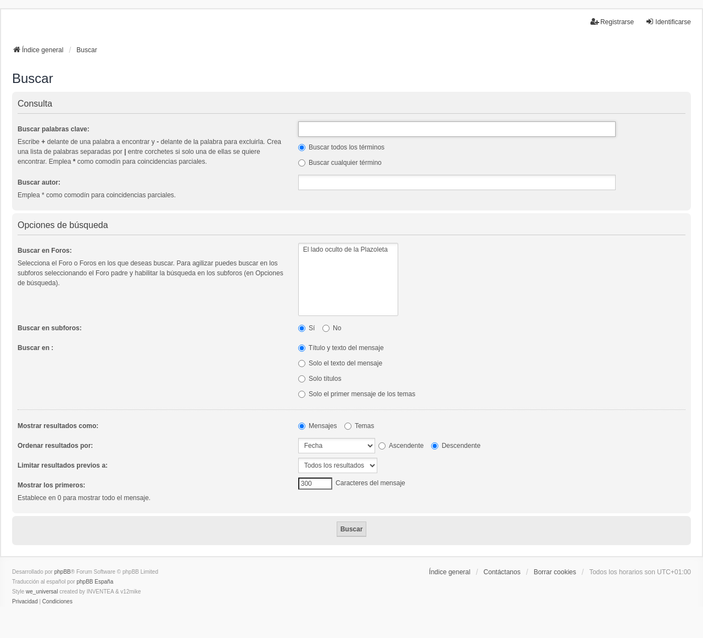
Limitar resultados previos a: (63, 465)
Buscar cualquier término (340, 163)
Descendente (456, 446)
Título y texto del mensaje (341, 348)
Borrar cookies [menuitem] (555, 572)
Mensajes (317, 426)
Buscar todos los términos (341, 147)
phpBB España (94, 582)
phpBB (62, 572)
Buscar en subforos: (50, 328)
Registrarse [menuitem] (612, 22)
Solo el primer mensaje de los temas (356, 394)
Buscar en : (35, 348)
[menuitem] (25, 602)
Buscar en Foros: (45, 250)
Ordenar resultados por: (55, 446)
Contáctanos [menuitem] (501, 572)
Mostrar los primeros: (51, 485)
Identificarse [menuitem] (668, 22)
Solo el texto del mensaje (340, 363)
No (332, 328)
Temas (359, 426)
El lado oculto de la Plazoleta (348, 250)
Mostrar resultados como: (58, 426)
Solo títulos (320, 378)
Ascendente (400, 446)
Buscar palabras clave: (54, 129)
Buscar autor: (39, 182)
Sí (306, 328)
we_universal (42, 592)
